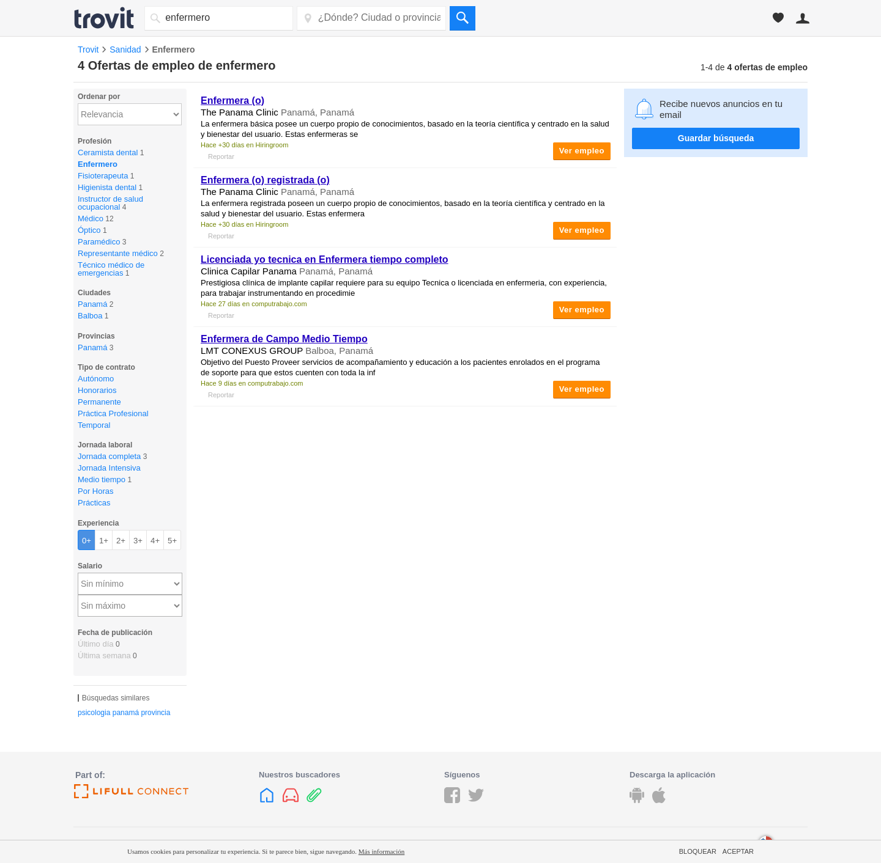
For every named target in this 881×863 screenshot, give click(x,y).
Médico (90, 218)
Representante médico (118, 253)
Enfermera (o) (232, 100)
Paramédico (99, 241)
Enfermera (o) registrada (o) (265, 180)
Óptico (89, 230)
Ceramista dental (108, 152)
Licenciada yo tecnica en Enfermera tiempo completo (324, 259)
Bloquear (697, 851)
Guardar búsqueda (716, 138)
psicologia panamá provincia (124, 712)
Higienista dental (107, 187)
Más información (381, 851)
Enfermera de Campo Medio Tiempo (284, 339)
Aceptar (738, 851)
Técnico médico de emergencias (111, 268)
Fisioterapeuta (103, 175)
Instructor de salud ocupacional (110, 202)
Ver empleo (581, 150)
